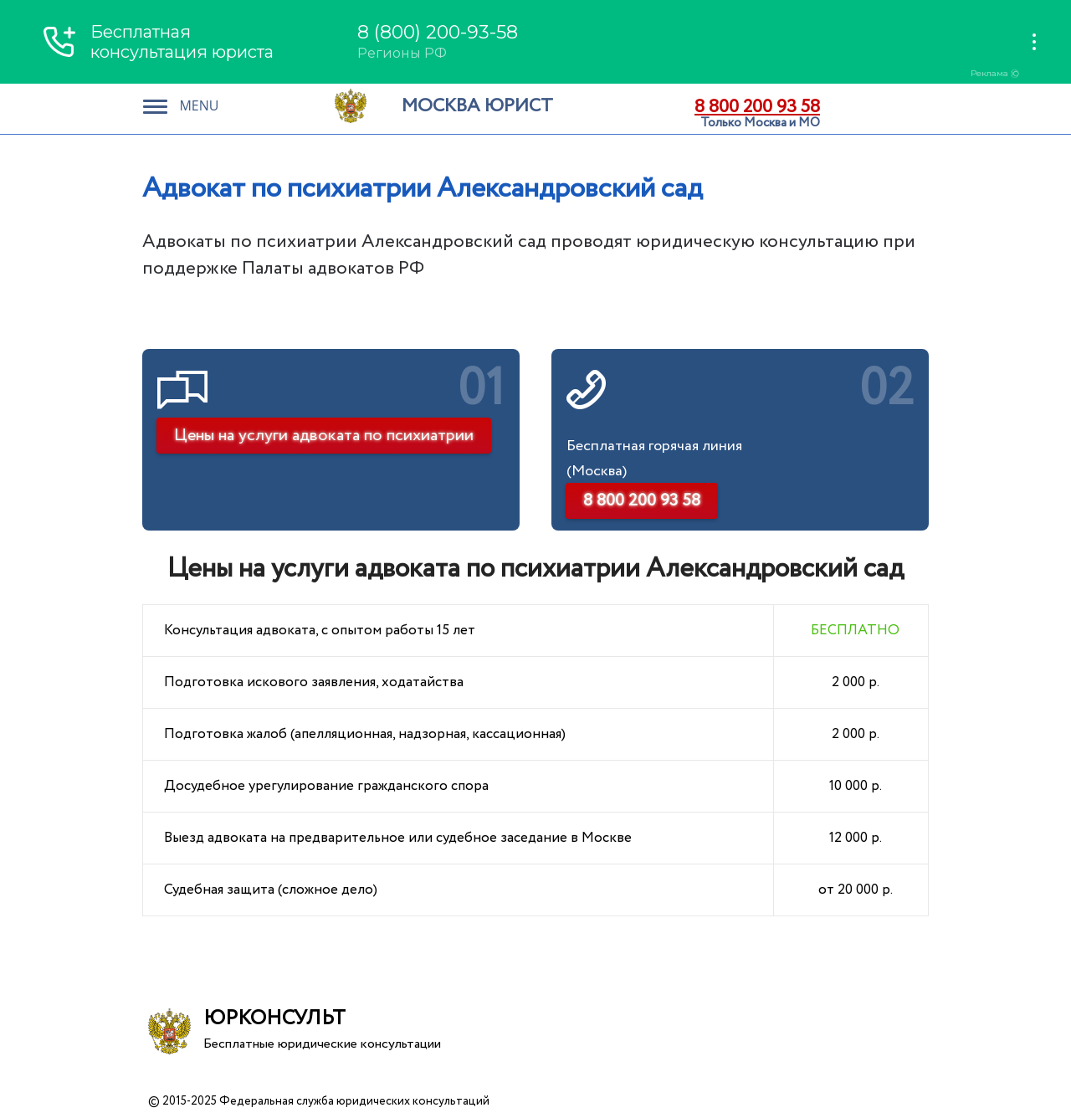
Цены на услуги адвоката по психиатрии (324, 435)
